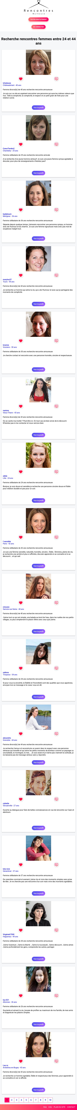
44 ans (11, 282)
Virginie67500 (8, 934)
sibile (5, 476)
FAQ (45, 1107)
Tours (5, 282)
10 (50, 1100)
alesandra (7, 738)
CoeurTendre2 (8, 148)
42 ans (11, 544)
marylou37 (7, 279)
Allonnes (6, 1002)
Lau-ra (5, 1065)
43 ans (17, 413)
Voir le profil (38, 107)
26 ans (14, 1002)
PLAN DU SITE (59, 1107)
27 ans (16, 806)
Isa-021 (6, 1000)
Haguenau (7, 937)
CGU (50, 1107)
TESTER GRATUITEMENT (38, 19)
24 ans (10, 478)
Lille (4, 478)
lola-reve (6, 869)
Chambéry (7, 151)
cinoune (6, 607)
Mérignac (7, 216)
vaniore (6, 410)
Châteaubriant (8, 85)
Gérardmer (7, 871)
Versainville (7, 806)
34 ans (14, 675)
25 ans (15, 151)
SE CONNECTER (38, 27)
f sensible (7, 541)
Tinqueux (6, 675)
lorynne (6, 345)
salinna (6, 672)
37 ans (15, 871)
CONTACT (71, 1107)
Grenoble (6, 740)
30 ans (14, 347)
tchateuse (7, 83)
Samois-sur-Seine (10, 609)
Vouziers (6, 347)
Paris (5, 544)
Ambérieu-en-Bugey (11, 1067)
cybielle (6, 803)
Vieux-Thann (8, 413)
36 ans (14, 216)
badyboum (7, 214)
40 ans (18, 85)
